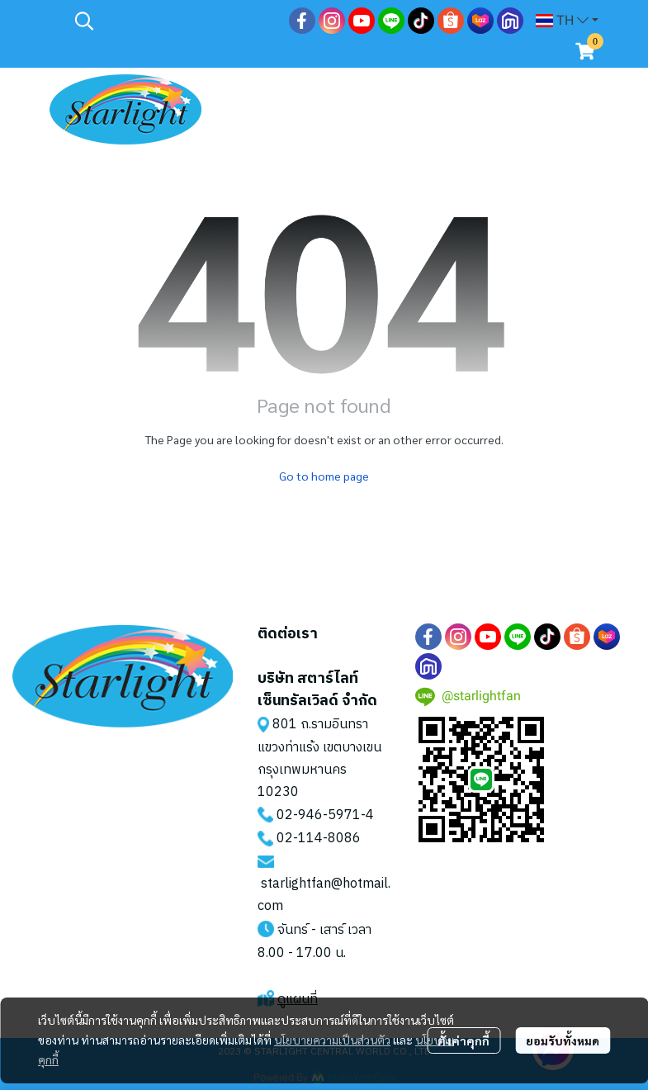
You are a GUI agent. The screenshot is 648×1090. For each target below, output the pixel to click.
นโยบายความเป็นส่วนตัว (332, 1039)
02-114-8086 (319, 838)
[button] (173, 21)
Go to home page (324, 475)
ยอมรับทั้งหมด (562, 1040)
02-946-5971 (319, 815)
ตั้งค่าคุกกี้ (464, 1040)
